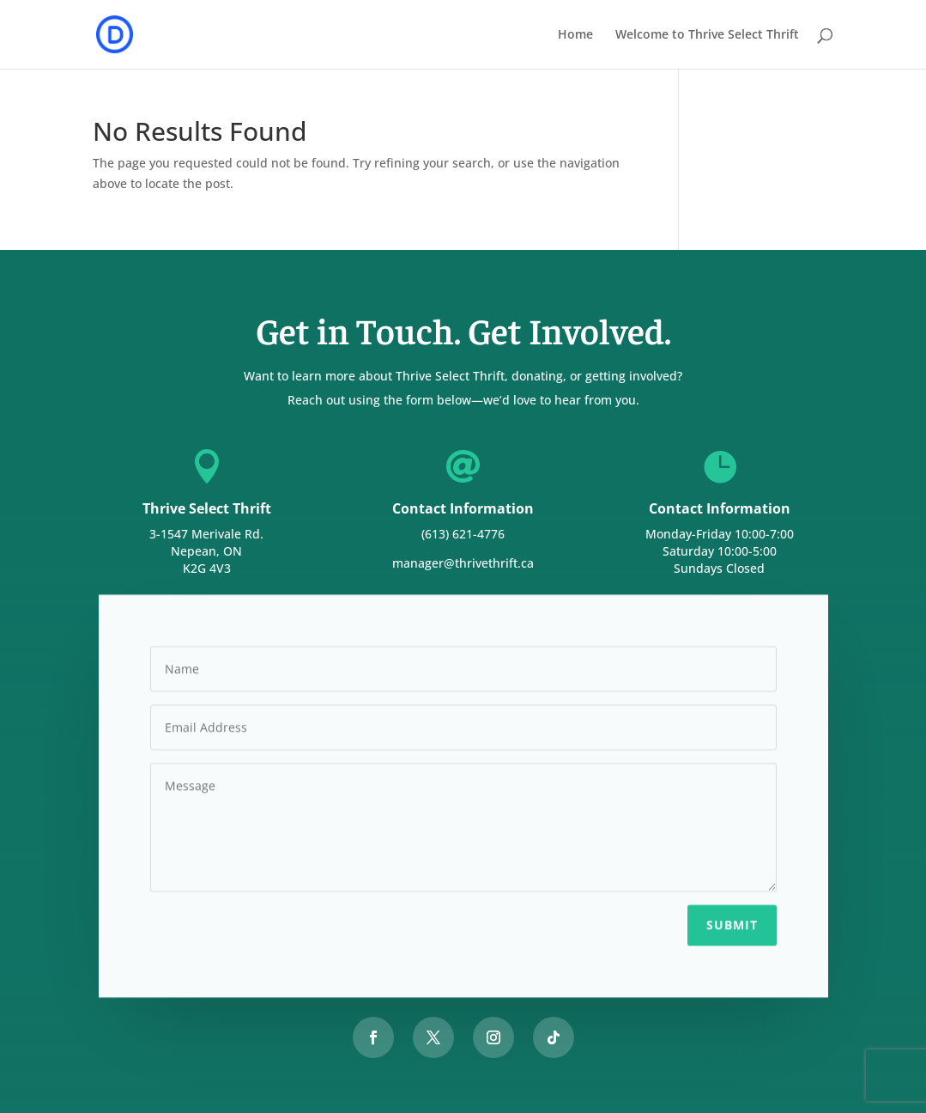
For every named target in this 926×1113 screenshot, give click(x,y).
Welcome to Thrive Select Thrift (707, 35)
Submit (732, 922)
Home (575, 35)
